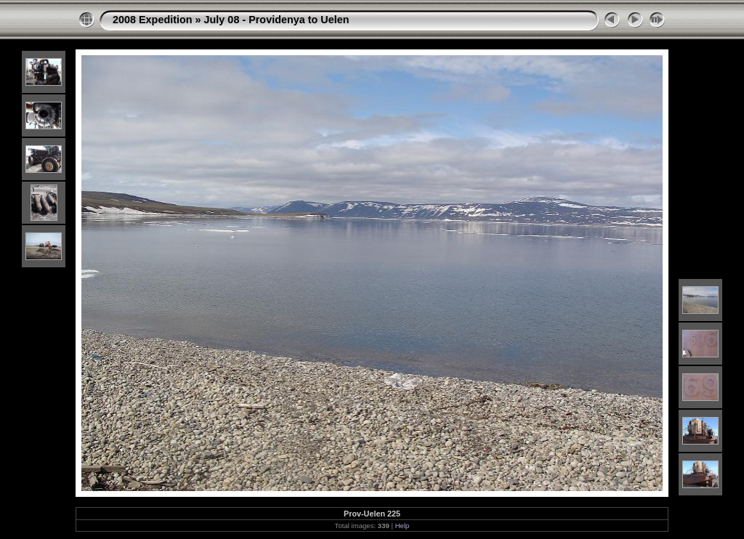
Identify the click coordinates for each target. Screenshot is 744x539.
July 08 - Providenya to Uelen (276, 19)
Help (402, 526)
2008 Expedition (153, 19)
